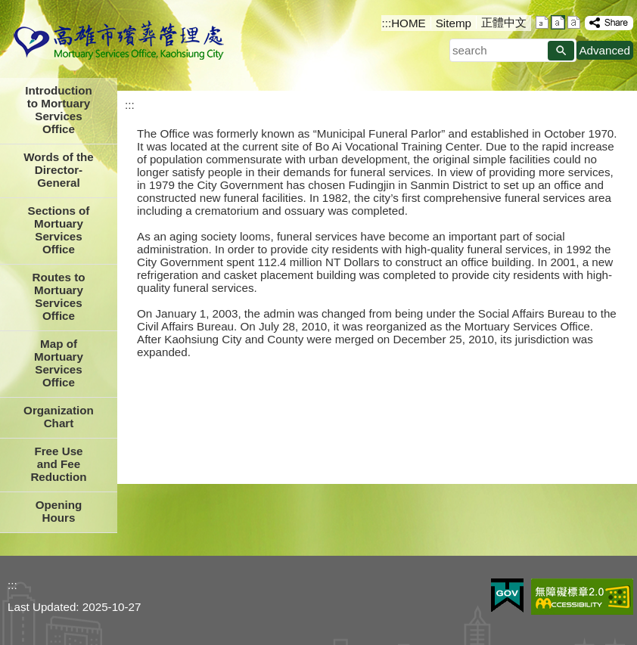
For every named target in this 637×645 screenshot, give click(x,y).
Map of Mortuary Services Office (58, 363)
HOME (408, 23)
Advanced (604, 50)
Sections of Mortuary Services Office (59, 230)
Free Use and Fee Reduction (58, 464)
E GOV (507, 595)
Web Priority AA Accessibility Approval (582, 596)
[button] (561, 50)
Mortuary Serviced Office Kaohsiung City (119, 42)
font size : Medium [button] (558, 22)
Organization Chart (58, 416)
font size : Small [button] (542, 22)
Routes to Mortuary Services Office (58, 296)
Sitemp (453, 23)
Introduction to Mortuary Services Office (58, 109)
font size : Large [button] (573, 22)
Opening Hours (59, 511)
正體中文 (504, 22)
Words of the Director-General (58, 169)
